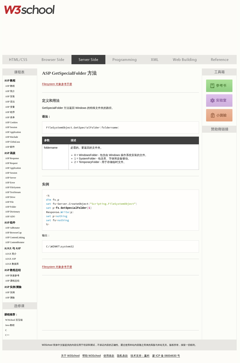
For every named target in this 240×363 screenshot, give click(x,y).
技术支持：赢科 (140, 355)
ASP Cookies (11, 122)
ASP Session (11, 127)
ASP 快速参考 (12, 275)
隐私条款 (122, 355)
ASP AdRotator (12, 227)
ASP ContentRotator (14, 242)
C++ (7, 335)
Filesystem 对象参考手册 (57, 84)
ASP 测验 (10, 297)
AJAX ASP (10, 258)
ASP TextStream (13, 192)
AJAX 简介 (10, 253)
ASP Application (13, 132)
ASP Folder (10, 206)
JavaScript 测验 (219, 115)
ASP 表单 (10, 117)
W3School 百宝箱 (14, 320)
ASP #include (11, 137)
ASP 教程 (10, 86)
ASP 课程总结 (12, 280)
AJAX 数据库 (12, 264)
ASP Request (11, 163)
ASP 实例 (10, 292)
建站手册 (185, 59)
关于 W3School (70, 355)
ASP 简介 (10, 91)
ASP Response (12, 158)
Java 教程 (10, 325)
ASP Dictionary (12, 211)
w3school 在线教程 (38, 8)
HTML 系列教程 (18, 59)
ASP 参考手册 (219, 86)
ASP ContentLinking (15, 237)
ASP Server (10, 177)
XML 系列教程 (155, 59)
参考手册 (220, 59)
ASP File (9, 202)
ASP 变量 (10, 107)
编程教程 (124, 59)
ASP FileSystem (13, 187)
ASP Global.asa (12, 141)
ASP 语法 (10, 101)
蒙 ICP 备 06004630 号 (166, 355)
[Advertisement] (111, 27)
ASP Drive (10, 197)
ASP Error (10, 182)
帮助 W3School (91, 355)
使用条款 (108, 355)
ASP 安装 (10, 96)
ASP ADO (10, 216)
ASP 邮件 (10, 147)
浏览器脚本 (52, 59)
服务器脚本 (88, 59)
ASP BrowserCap (13, 232)
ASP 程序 (10, 112)
